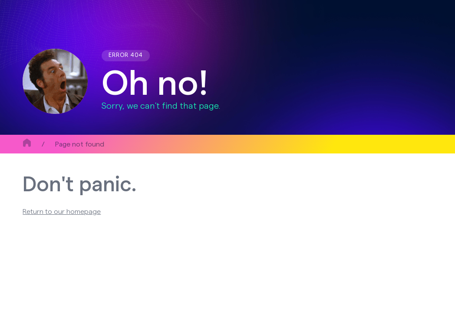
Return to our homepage (62, 211)
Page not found (79, 144)
